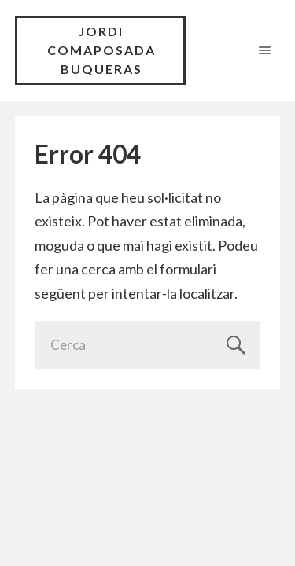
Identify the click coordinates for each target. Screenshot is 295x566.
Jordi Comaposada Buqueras (101, 50)
